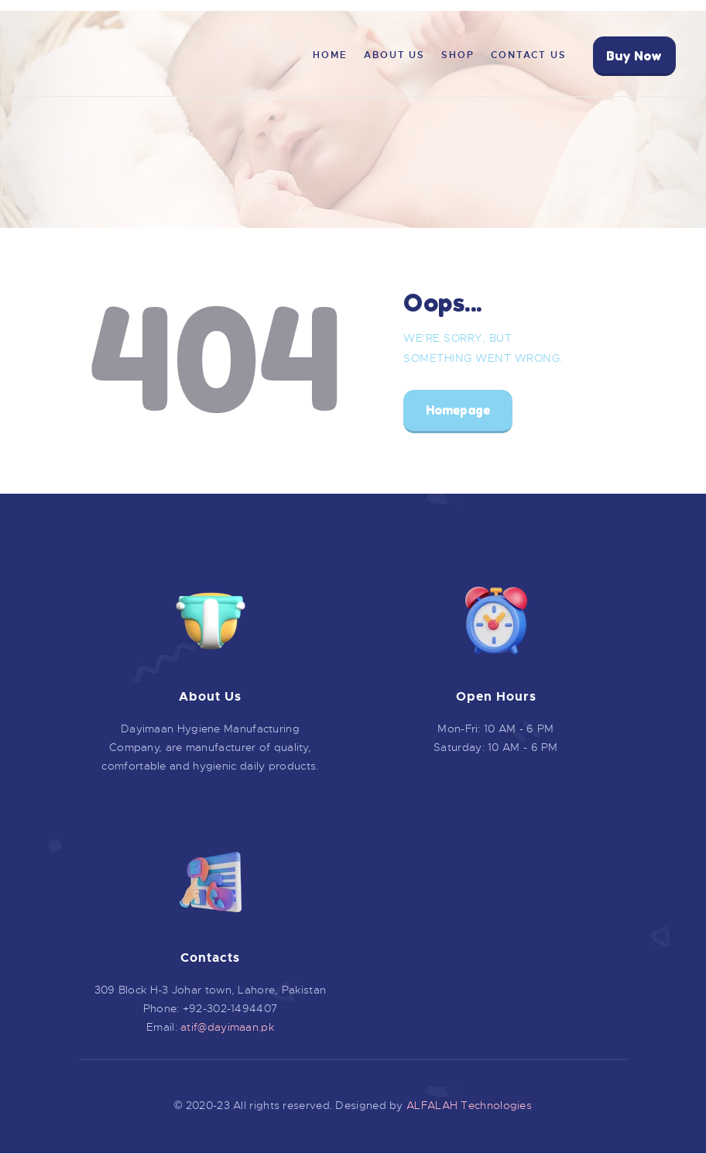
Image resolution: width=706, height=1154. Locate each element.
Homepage (458, 410)
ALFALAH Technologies (469, 1105)
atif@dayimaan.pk (227, 1027)
